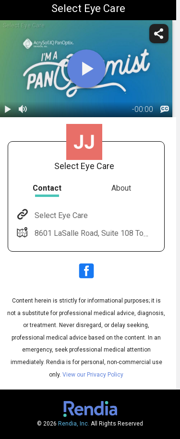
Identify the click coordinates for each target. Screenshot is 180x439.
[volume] (23, 109)
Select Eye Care (60, 215)
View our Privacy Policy (92, 374)
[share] (158, 33)
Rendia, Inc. (73, 423)
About (121, 188)
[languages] (164, 109)
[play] (86, 68)
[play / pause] (7, 109)
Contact (47, 188)
